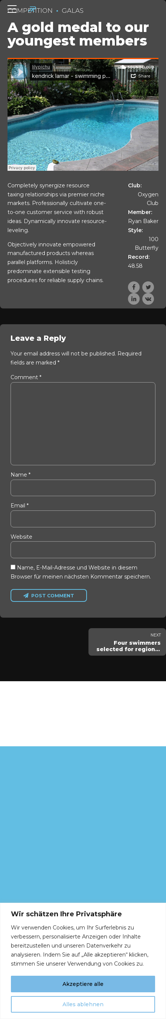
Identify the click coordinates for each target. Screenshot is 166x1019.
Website (21, 538)
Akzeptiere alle (83, 984)
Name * (20, 476)
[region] (83, 961)
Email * (20, 507)
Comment (26, 377)
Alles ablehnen (83, 1004)
